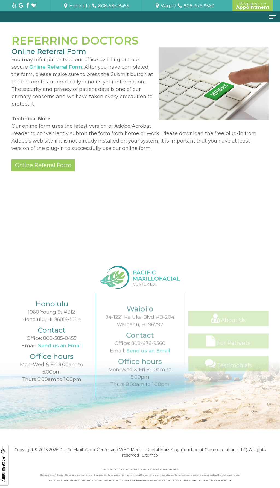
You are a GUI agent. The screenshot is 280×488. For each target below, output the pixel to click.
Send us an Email (60, 356)
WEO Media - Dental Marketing (149, 449)
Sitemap (150, 455)
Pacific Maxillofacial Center (84, 449)
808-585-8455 (60, 349)
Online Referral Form (55, 67)
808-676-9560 (148, 359)
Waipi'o (165, 5)
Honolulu (77, 5)
